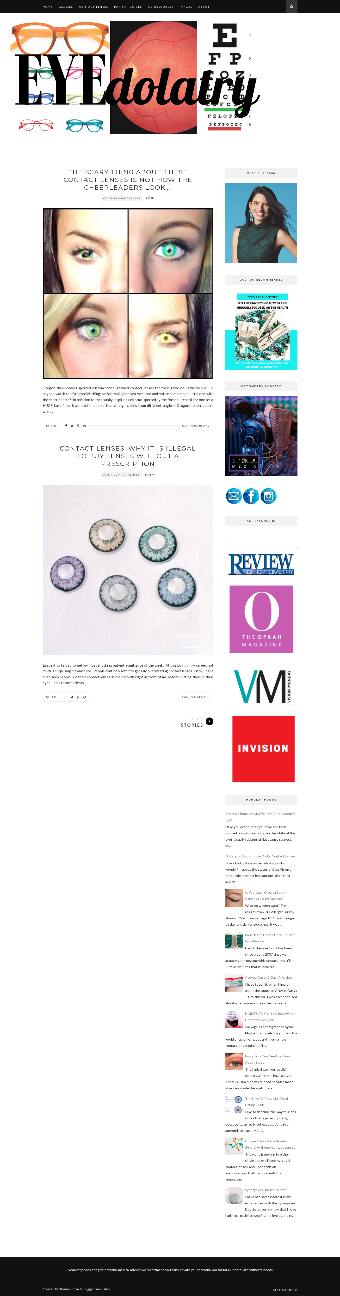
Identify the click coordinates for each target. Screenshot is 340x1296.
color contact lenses (121, 198)
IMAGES (185, 6)
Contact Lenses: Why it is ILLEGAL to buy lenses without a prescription (128, 456)
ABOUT (204, 6)
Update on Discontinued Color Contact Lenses (260, 856)
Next (199, 641)
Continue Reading (196, 425)
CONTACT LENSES (93, 6)
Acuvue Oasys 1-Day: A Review (268, 977)
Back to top (284, 1290)
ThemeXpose (69, 1289)
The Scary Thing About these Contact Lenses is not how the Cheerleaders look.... (128, 179)
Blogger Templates (96, 1289)
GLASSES (66, 6)
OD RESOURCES (160, 6)
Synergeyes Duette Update (266, 1190)
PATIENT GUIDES (128, 6)
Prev (187, 641)
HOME (48, 6)
